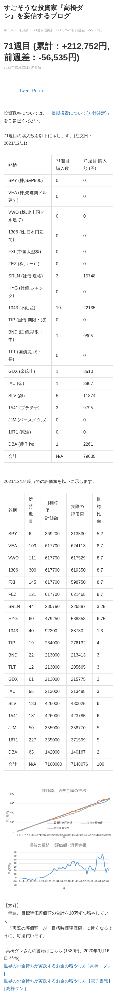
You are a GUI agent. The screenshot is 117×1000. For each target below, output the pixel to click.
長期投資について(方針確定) (79, 113)
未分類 (36, 67)
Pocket (39, 90)
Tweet (25, 90)
